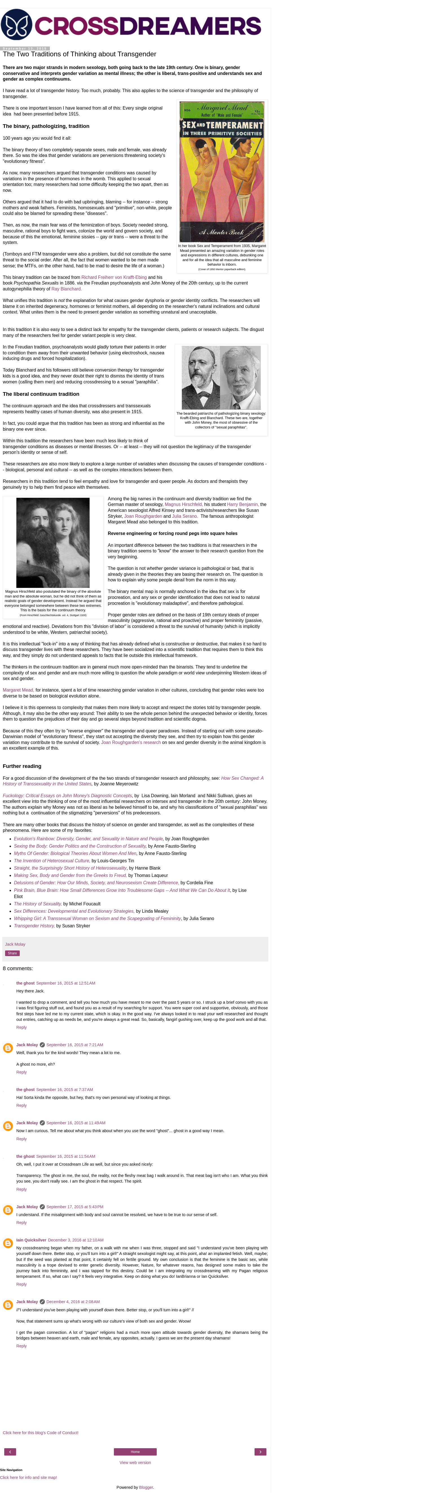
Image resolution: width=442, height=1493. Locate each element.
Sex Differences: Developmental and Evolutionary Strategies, (74, 911)
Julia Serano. (185, 516)
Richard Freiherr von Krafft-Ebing (114, 277)
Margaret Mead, (18, 690)
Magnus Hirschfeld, (184, 504)
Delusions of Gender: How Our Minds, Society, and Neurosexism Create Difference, (96, 882)
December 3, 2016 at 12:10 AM (75, 1240)
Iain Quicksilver (31, 1240)
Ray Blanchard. (66, 288)
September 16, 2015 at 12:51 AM (65, 983)
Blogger (146, 1487)
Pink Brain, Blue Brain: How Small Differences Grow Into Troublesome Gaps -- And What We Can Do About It (122, 890)
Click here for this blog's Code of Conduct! (40, 1432)
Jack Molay (27, 1045)
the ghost (25, 983)
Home (135, 1452)
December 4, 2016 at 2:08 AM (73, 1301)
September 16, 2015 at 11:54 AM (65, 1156)
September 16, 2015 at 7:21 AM (75, 1045)
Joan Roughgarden (143, 516)
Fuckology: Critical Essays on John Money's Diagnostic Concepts (67, 795)
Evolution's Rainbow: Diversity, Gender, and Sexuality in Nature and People (88, 838)
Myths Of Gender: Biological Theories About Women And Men (75, 853)
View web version (135, 1462)
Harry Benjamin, (243, 504)
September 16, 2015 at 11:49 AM (76, 1123)
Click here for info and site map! (28, 1477)
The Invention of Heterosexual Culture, (52, 860)
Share (12, 953)
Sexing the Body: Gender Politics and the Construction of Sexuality (80, 846)
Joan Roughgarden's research (131, 742)
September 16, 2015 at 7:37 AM (64, 1089)
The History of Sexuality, (38, 903)
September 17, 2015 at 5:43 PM (75, 1207)
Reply (21, 1027)
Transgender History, (34, 925)
